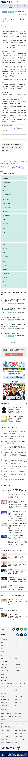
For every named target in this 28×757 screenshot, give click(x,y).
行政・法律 (5, 223)
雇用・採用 (5, 190)
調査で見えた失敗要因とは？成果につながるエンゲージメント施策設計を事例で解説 (13, 167)
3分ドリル (3, 667)
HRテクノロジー (5, 699)
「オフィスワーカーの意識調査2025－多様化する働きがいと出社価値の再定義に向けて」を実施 (15, 448)
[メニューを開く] (25, 2)
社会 (4, 219)
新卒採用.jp (18, 699)
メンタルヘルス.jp (19, 705)
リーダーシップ (6, 273)
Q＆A (10, 6)
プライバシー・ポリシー (21, 739)
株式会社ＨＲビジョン (14, 753)
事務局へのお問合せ (6, 713)
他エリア (5, 248)
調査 (4, 252)
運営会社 (17, 742)
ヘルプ (2, 733)
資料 (16, 658)
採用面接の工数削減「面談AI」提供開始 (14, 479)
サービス (17, 655)
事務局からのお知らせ (20, 730)
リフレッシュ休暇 (14, 25)
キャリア (5, 277)
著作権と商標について (20, 736)
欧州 (4, 244)
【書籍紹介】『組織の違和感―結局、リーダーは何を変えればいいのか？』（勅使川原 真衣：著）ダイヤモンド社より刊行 (15, 462)
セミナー (3, 6)
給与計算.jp (4, 705)
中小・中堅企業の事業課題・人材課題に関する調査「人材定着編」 (15, 432)
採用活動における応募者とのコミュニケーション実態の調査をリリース (15, 437)
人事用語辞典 (4, 664)
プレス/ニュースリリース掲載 (21, 713)
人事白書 (17, 667)
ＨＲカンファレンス (20, 683)
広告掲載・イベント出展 (7, 716)
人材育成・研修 (6, 207)
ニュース (25, 6)
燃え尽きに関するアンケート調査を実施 (14, 471)
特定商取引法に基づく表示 (7, 742)
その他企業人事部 (7, 195)
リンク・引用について (6, 736)
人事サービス (6, 199)
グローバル (5, 232)
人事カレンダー (5, 671)
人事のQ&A (4, 677)
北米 (4, 240)
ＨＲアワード (4, 687)
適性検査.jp (4, 702)
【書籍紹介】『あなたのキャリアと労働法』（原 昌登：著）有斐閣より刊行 (15, 442)
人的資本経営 (18, 696)
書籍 (4, 261)
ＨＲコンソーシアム (6, 690)
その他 (4, 285)
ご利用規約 (4, 739)
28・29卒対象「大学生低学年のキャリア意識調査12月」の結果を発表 (15, 467)
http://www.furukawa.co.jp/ (8, 128)
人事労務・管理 (6, 182)
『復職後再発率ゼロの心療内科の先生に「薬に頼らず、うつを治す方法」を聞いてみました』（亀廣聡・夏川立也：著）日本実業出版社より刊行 (15, 455)
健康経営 (3, 696)
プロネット (4, 723)
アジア (4, 236)
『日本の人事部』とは (6, 730)
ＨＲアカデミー (19, 687)
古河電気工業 (6, 25)
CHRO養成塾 (18, 664)
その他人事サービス (8, 215)
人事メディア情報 (19, 723)
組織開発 (5, 269)
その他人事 (5, 257)
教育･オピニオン (7, 228)
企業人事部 (10, 11)
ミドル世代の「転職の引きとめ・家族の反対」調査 (14, 475)
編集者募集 (18, 716)
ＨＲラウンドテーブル (6, 683)
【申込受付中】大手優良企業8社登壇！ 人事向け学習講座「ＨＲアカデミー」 (14, 162)
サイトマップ (18, 733)
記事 (18, 6)
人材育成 (5, 186)
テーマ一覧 (4, 655)
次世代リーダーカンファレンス (21, 690)
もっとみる (14, 342)
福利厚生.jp (18, 702)
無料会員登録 (13, 354)
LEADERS (17, 671)
